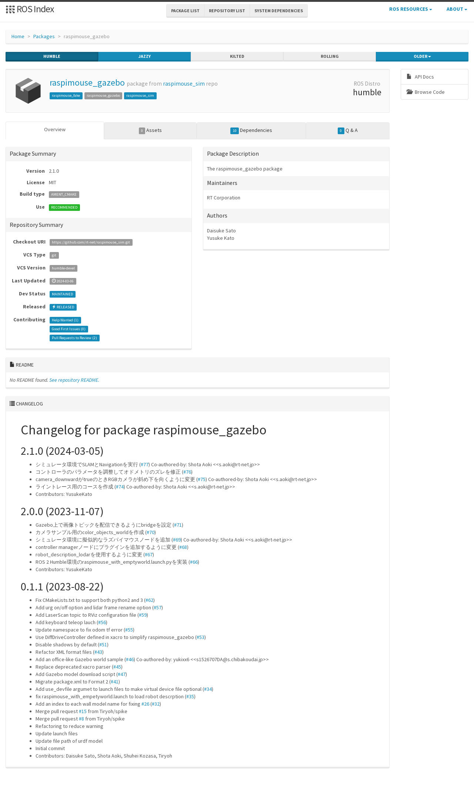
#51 (103, 644)
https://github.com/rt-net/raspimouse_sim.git (91, 242)
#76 (187, 471)
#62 (149, 600)
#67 (149, 554)
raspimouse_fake (66, 95)
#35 (190, 696)
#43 (98, 652)
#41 (114, 681)
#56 (102, 622)
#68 (183, 547)
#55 (129, 629)
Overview (55, 129)
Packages (44, 36)
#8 (81, 718)
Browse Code (426, 92)
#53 (200, 637)
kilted (237, 56)
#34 (208, 689)
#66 (194, 562)
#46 (130, 659)
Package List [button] (185, 10)
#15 (83, 711)
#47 (122, 674)
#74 (120, 486)
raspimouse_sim (184, 83)
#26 (145, 703)
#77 (144, 464)
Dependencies (251, 130)
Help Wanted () (65, 320)
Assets (150, 130)
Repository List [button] (227, 10)
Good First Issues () (69, 329)
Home (17, 36)
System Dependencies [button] (278, 10)
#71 (178, 524)
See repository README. (74, 380)
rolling (330, 56)
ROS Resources (410, 9)
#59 (143, 615)
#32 (156, 703)
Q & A (348, 130)
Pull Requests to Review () (74, 337)
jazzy (144, 56)
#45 (117, 666)
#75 (202, 479)
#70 (150, 532)
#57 (157, 607)
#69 (177, 539)
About (457, 9)
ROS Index (30, 9)
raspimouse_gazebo (87, 82)
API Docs (420, 76)
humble (51, 56)
